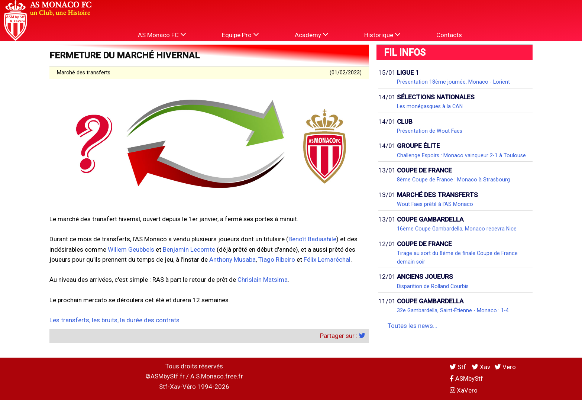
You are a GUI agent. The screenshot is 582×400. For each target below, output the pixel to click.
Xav (481, 367)
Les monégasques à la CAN (430, 106)
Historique (382, 35)
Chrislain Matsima (262, 279)
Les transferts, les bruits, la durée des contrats (114, 320)
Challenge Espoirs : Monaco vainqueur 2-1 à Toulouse (461, 155)
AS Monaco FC (162, 35)
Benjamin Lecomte (189, 249)
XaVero (464, 390)
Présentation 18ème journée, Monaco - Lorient (453, 82)
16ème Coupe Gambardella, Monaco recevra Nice (457, 229)
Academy (311, 35)
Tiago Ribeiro (276, 259)
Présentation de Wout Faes (429, 131)
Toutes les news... (412, 325)
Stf (459, 367)
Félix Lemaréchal (327, 259)
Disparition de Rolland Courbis (433, 286)
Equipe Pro (240, 35)
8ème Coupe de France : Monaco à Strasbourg (453, 180)
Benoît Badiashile (312, 239)
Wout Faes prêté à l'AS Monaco (435, 204)
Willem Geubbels (131, 249)
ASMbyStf (466, 378)
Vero (505, 367)
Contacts (449, 35)
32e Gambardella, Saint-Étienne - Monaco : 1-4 (453, 310)
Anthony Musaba (232, 259)
